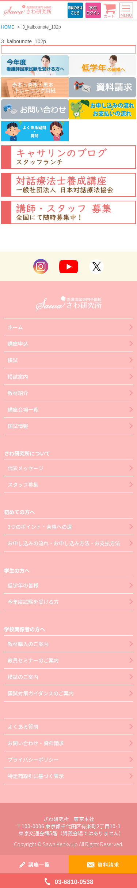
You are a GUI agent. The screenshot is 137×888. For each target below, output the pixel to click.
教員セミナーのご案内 (33, 660)
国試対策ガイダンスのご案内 (41, 693)
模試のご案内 (23, 676)
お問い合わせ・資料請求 (36, 743)
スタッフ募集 (23, 484)
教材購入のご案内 (28, 643)
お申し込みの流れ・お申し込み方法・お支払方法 (64, 543)
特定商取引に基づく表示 (36, 776)
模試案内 (18, 376)
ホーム (15, 327)
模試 (13, 360)
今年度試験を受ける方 (33, 601)
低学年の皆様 (23, 585)
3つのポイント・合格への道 (40, 526)
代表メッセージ (25, 468)
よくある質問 (23, 726)
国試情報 (18, 426)
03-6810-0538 (74, 881)
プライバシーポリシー (33, 759)
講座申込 (18, 343)
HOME (7, 27)
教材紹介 (18, 393)
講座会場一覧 (23, 409)
